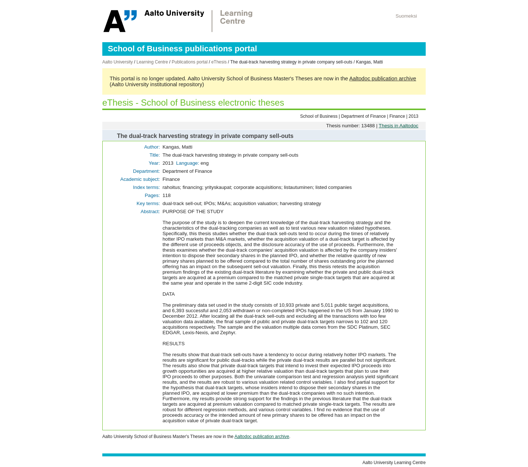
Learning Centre (152, 62)
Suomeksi (406, 16)
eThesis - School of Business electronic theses (193, 102)
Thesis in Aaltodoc (398, 125)
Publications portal (190, 62)
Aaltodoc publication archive (382, 78)
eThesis (219, 62)
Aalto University (117, 62)
